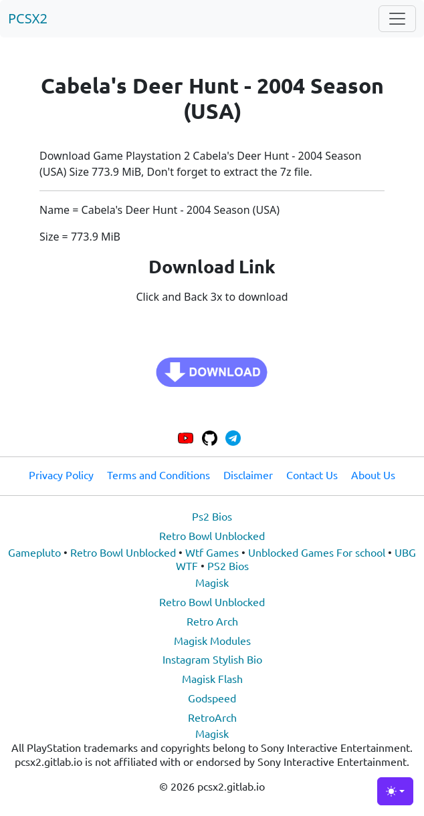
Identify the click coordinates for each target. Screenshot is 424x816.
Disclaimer (248, 474)
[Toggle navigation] (397, 18)
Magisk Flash (212, 678)
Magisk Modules (212, 640)
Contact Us (312, 474)
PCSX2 (27, 18)
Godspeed (212, 697)
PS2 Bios (228, 565)
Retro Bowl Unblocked (212, 535)
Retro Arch (212, 621)
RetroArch (212, 717)
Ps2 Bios (212, 516)
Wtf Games (212, 552)
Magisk (212, 582)
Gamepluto (34, 552)
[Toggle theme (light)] (395, 791)
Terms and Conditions (158, 474)
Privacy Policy (61, 474)
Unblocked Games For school (316, 552)
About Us (373, 474)
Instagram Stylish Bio (212, 659)
